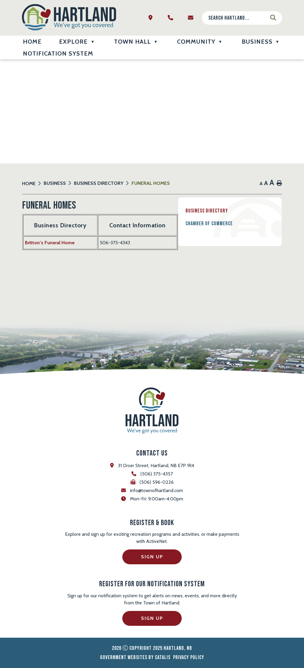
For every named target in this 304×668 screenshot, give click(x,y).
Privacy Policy (188, 657)
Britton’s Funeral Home (165, 245)
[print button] (279, 183)
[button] (273, 18)
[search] (237, 18)
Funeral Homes (151, 183)
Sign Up (152, 557)
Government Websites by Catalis (135, 657)
